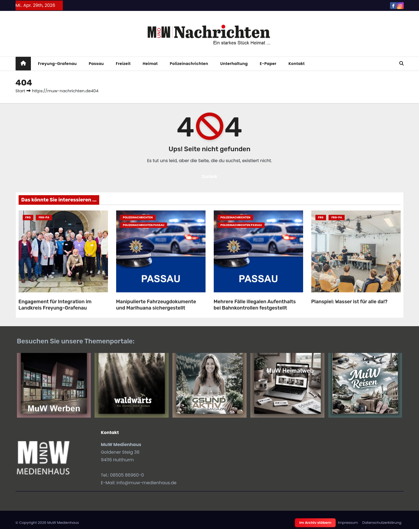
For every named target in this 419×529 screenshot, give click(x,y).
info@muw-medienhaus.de (146, 483)
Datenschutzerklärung (382, 522)
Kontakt (296, 63)
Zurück (210, 176)
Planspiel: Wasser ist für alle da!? (349, 302)
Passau (96, 63)
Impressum (348, 522)
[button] (401, 63)
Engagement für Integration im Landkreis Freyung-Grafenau (55, 305)
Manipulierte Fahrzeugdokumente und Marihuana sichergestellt (156, 305)
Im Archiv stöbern (315, 522)
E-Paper (268, 63)
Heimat (150, 63)
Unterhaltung (234, 63)
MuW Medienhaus (63, 522)
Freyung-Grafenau (57, 63)
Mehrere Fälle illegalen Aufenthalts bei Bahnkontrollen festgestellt (255, 305)
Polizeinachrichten (189, 63)
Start (20, 91)
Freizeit (123, 63)
